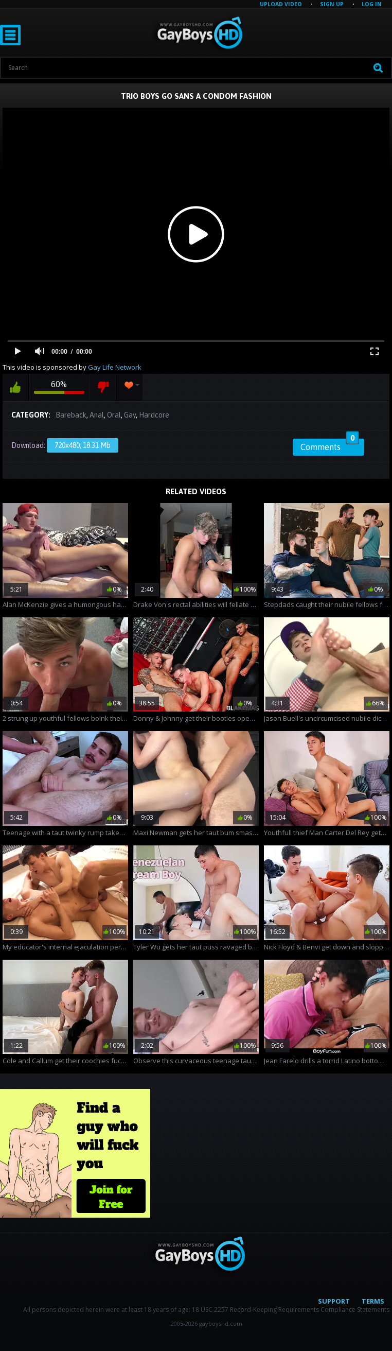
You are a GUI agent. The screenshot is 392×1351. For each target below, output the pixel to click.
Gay (130, 415)
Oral (114, 415)
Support (334, 1301)
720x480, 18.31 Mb (83, 445)
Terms (373, 1301)
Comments (329, 445)
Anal (97, 415)
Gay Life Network (114, 367)
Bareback (71, 415)
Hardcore (154, 415)
